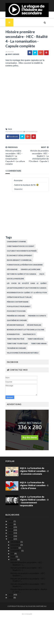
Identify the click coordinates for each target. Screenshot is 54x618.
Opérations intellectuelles (19, 297)
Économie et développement (19, 255)
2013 (11, 594)
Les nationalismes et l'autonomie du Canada (26, 288)
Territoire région (35, 339)
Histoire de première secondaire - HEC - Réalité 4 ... (28, 574)
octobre (15, 547)
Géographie (12, 269)
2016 (11, 533)
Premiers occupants (37, 316)
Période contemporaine (17, 302)
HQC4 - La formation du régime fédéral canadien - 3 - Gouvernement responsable (34, 501)
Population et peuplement (19, 306)
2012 (11, 597)
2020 (11, 524)
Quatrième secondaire (17, 320)
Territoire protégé (15, 339)
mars (13, 556)
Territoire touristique (17, 343)
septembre (16, 550)
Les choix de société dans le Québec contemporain (27, 283)
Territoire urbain (39, 343)
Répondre (18, 189)
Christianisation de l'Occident (20, 246)
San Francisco (29, 334)
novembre (15, 545)
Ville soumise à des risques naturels (22, 353)
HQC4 (41, 274)
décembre (15, 542)
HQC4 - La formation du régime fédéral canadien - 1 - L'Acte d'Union (34, 485)
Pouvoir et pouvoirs (16, 311)
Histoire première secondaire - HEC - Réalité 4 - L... (26, 563)
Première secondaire (14, 131)
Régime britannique (15, 325)
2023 (11, 521)
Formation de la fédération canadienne (25, 265)
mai (12, 553)
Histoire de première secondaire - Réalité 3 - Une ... (28, 590)
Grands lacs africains (30, 269)
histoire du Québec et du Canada (21, 274)
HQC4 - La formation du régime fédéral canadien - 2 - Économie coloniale (34, 471)
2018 (11, 530)
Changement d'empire (16, 241)
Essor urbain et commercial (19, 260)
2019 (11, 527)
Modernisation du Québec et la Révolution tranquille (27, 293)
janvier (14, 559)
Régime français (34, 325)
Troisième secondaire (16, 348)
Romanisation (31, 131)
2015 (11, 536)
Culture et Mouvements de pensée (22, 251)
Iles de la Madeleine (15, 279)
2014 (11, 539)
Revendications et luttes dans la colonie (25, 329)
